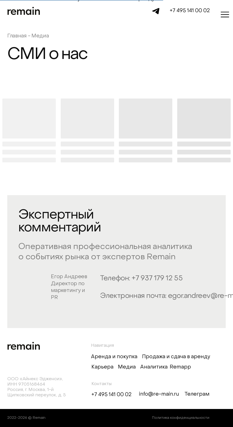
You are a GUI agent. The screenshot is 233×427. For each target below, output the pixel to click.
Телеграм (196, 394)
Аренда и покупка (114, 356)
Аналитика (154, 367)
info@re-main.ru (159, 394)
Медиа (127, 367)
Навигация (102, 345)
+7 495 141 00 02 (190, 10)
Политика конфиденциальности (180, 418)
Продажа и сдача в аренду (176, 356)
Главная (17, 36)
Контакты (101, 384)
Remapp (180, 367)
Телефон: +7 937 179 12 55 (141, 278)
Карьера (102, 367)
